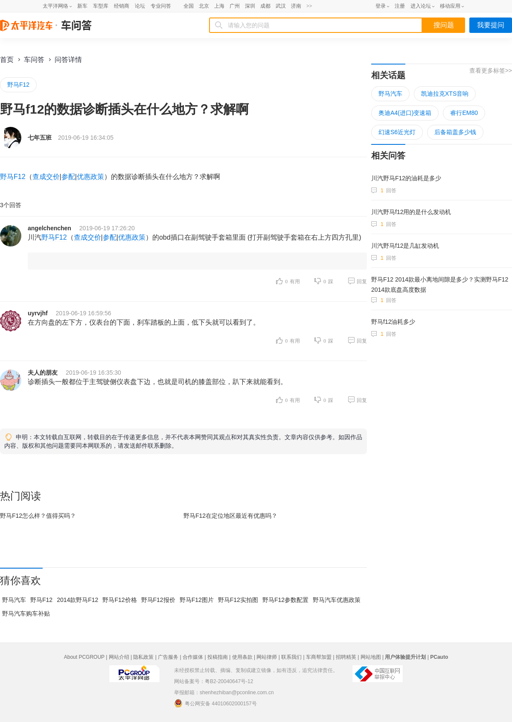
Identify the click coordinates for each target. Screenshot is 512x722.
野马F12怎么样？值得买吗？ (38, 515)
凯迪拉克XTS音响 (444, 93)
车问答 (34, 59)
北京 (204, 6)
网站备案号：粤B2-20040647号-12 (213, 681)
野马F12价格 (119, 599)
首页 (7, 59)
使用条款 (242, 657)
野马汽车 (14, 599)
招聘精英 (346, 657)
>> (309, 6)
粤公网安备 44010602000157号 (215, 703)
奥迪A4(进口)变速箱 (404, 112)
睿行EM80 (464, 112)
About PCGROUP (84, 657)
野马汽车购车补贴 (26, 613)
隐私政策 (143, 657)
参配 (68, 176)
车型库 (100, 6)
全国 (188, 6)
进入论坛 (420, 6)
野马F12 (18, 84)
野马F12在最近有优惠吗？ (230, 515)
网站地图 (371, 657)
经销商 (121, 6)
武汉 (281, 6)
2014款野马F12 (77, 599)
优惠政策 (90, 176)
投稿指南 (217, 657)
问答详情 (68, 59)
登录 (380, 6)
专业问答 (161, 6)
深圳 (250, 6)
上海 (219, 6)
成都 (265, 6)
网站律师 (266, 657)
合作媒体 (193, 657)
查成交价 (46, 176)
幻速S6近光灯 (397, 132)
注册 (400, 6)
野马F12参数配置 (285, 599)
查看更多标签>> (490, 70)
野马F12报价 (158, 599)
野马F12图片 (197, 599)
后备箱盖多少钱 (455, 132)
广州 (235, 6)
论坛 (140, 6)
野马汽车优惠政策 (337, 599)
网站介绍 (119, 657)
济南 (296, 6)
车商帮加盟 (319, 657)
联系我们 (291, 657)
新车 (82, 6)
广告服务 (168, 657)
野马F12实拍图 (238, 599)
